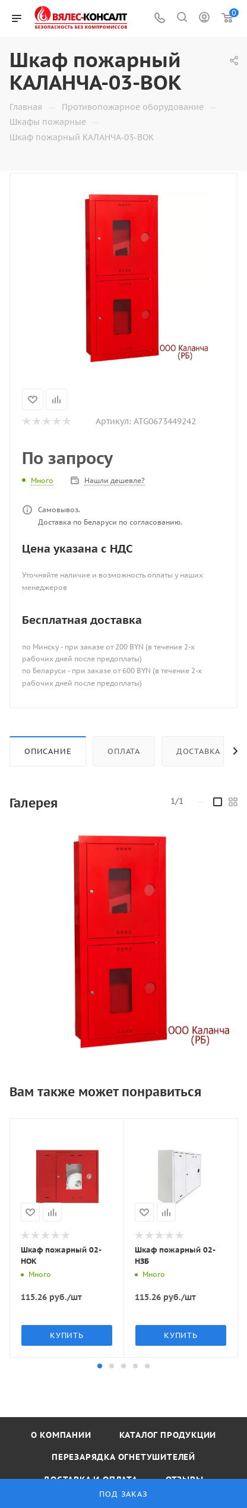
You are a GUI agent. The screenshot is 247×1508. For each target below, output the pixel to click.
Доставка (198, 751)
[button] (100, 1366)
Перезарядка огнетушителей (123, 1457)
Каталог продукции (168, 1435)
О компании (61, 1435)
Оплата (123, 751)
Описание (47, 751)
